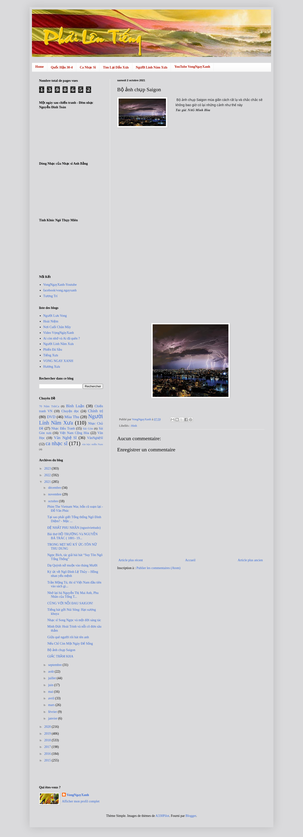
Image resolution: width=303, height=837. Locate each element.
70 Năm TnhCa (49, 406)
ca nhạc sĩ (56, 443)
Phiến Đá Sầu (52, 349)
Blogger (191, 816)
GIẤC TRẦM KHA (60, 656)
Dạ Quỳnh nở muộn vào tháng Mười (72, 565)
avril (51, 698)
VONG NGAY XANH (58, 361)
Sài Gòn (88, 428)
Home (39, 66)
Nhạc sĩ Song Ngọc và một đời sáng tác (74, 620)
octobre (53, 501)
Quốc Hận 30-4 (62, 67)
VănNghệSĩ (95, 438)
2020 (48, 726)
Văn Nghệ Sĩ (65, 437)
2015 (48, 760)
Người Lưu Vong (55, 315)
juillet (52, 678)
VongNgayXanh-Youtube (60, 284)
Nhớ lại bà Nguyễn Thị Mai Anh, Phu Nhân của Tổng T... (72, 595)
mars (51, 705)
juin (51, 685)
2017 (48, 747)
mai (51, 691)
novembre (55, 494)
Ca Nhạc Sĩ (88, 67)
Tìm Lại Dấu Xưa (116, 67)
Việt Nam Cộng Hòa (74, 433)
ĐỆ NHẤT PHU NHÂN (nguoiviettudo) (74, 527)
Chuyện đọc (70, 411)
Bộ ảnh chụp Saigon (61, 650)
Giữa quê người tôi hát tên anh (68, 637)
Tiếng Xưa (50, 355)
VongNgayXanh (78, 795)
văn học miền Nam (92, 444)
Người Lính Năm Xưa (151, 67)
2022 (48, 475)
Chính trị (95, 411)
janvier (53, 718)
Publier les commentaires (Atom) (158, 568)
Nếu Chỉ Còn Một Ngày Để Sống (70, 643)
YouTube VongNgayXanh (192, 66)
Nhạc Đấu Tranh (63, 428)
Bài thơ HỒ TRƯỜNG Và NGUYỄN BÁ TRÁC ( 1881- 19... (72, 536)
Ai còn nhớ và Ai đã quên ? (61, 338)
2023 (48, 468)
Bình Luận (75, 406)
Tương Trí (50, 296)
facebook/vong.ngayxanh (60, 290)
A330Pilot (162, 816)
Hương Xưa (51, 366)
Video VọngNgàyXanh (58, 333)
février (53, 712)
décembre (55, 487)
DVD (51, 417)
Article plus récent (130, 560)
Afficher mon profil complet (81, 801)
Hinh (134, 425)
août (51, 671)
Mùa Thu (71, 417)
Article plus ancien (250, 560)
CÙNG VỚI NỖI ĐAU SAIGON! (70, 603)
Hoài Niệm (50, 321)
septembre (55, 665)
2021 (48, 482)
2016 (48, 754)
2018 (48, 740)
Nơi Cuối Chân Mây (57, 327)
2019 (48, 733)
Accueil (190, 560)
